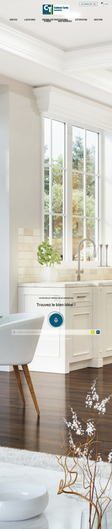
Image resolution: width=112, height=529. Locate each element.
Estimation (81, 19)
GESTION (98, 19)
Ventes (13, 19)
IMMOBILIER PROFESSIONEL (55, 19)
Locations (29, 19)
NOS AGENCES (65, 21)
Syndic (47, 21)
